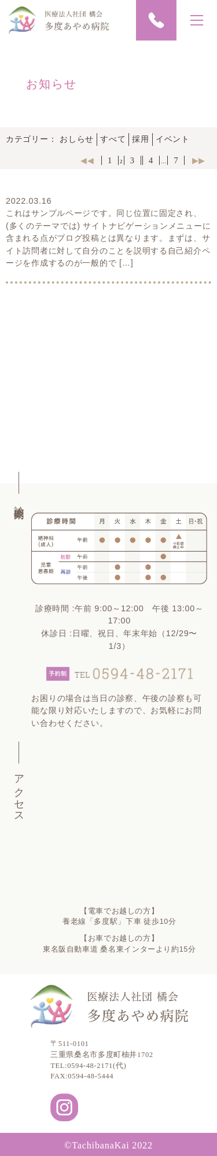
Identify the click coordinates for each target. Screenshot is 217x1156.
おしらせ (77, 139)
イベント (173, 139)
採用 (140, 139)
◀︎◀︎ (87, 160)
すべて (113, 139)
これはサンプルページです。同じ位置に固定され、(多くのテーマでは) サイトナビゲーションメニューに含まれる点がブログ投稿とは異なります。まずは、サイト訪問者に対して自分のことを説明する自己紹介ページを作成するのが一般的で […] (108, 237)
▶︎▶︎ (198, 160)
